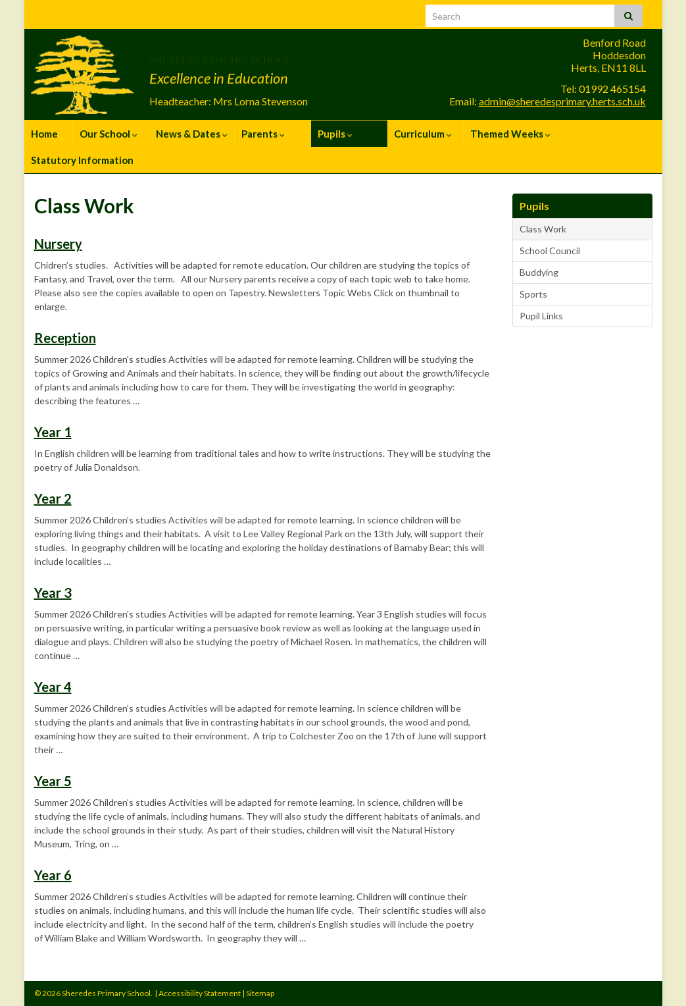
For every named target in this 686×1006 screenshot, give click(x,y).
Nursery (58, 244)
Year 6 (53, 875)
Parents (263, 134)
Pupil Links (541, 315)
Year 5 (53, 781)
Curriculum (423, 134)
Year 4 (53, 687)
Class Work (543, 228)
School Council (550, 250)
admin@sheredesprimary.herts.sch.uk (562, 101)
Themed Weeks (510, 134)
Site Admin (630, 993)
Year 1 (53, 432)
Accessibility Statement (200, 993)
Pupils (335, 134)
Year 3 (53, 592)
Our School (108, 134)
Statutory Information (82, 160)
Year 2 (53, 498)
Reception (65, 338)
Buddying (539, 272)
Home (44, 134)
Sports (533, 294)
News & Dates (192, 134)
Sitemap (260, 993)
